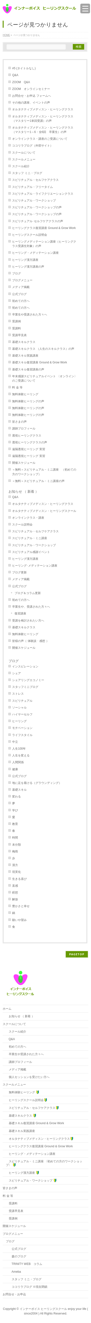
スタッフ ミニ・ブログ (27, 173)
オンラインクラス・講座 (28, 517)
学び (15, 810)
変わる (16, 796)
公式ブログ (19, 294)
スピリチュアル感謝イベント (31, 552)
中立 (15, 742)
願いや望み (19, 920)
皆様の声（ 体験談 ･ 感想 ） (30, 641)
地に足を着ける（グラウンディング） (37, 783)
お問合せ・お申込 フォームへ (31, 95)
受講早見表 (19, 335)
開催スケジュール (23, 462)
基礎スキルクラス (23, 342)
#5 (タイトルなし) (24, 68)
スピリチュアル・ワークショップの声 (37, 207)
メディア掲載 (21, 287)
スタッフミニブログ (25, 687)
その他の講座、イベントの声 (31, 102)
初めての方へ (21, 301)
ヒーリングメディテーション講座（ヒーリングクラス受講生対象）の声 (44, 244)
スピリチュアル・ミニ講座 (29, 538)
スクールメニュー (23, 159)
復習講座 (20, 613)
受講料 (16, 328)
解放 (15, 899)
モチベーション (22, 728)
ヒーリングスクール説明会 (29, 235)
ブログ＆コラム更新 (28, 593)
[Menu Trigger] (85, 8)
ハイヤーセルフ (22, 714)
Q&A (15, 75)
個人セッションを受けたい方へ (28, 1077)
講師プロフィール (23, 428)
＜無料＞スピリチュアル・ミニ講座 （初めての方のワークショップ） (44, 472)
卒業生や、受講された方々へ (31, 606)
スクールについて (23, 152)
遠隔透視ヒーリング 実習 (28, 449)
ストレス (18, 693)
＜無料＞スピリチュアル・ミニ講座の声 (38, 481)
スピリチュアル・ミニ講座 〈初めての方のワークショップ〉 (44, 1163)
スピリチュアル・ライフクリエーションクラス (42, 193)
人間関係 (18, 762)
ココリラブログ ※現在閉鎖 (26, 1286)
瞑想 (15, 892)
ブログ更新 (19, 572)
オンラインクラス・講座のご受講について (39, 138)
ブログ (16, 273)
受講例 (16, 321)
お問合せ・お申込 (14, 1294)
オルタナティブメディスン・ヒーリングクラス (42, 109)
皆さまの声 (19, 421)
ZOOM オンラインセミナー (31, 89)
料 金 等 (17, 387)
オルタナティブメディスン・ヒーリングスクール (44, 511)
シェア (16, 673)
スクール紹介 (21, 166)
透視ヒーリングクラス (26, 435)
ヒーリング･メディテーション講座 (34, 565)
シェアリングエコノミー (28, 680)
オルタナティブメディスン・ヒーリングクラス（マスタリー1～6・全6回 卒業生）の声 (42, 130)
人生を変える (21, 755)
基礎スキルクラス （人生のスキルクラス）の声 (43, 348)
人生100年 (19, 748)
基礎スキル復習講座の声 (28, 369)
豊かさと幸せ (21, 906)
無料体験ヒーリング (25, 394)
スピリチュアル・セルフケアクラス (35, 180)
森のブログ (16, 1256)
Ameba (13, 1271)
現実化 (16, 872)
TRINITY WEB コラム (24, 1264)
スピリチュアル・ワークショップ (34, 200)
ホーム (7, 1008)
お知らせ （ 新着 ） (23, 491)
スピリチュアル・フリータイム (32, 187)
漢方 (15, 865)
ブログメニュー (22, 280)
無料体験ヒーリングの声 (28, 401)
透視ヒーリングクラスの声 (29, 442)
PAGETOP (76, 954)
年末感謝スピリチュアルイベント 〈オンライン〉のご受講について (44, 378)
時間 (15, 837)
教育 (15, 824)
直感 (15, 885)
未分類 (16, 844)
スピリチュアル (22, 700)
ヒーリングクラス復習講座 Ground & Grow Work (45, 228)
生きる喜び (19, 879)
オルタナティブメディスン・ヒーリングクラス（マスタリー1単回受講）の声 (42, 119)
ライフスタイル (22, 735)
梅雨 (15, 851)
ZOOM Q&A (21, 82)
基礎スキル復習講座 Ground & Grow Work (41, 362)
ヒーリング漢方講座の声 (28, 266)
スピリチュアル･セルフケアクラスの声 (37, 221)
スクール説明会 (22, 524)
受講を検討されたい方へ (28, 620)
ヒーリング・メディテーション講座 (35, 252)
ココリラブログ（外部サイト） (32, 145)
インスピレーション (25, 666)
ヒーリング (19, 721)
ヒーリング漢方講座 (25, 260)
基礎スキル (19, 789)
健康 (15, 769)
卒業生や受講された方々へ (29, 314)
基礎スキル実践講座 (25, 355)
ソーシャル (19, 707)
